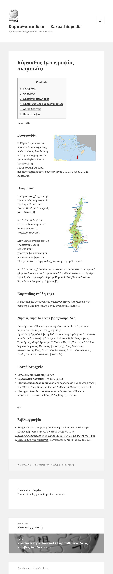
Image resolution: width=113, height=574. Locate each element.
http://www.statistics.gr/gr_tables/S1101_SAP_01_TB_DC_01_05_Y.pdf (56, 435)
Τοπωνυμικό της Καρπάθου (32, 439)
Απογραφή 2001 (26, 427)
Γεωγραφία (28, 88)
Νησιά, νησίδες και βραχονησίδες (41, 104)
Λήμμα (56, 464)
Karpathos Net (42, 464)
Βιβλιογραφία (30, 114)
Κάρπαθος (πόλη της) (34, 99)
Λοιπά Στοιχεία (30, 109)
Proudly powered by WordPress (32, 568)
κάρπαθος (69, 464)
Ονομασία (27, 93)
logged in (37, 494)
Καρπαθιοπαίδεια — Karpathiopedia (45, 26)
